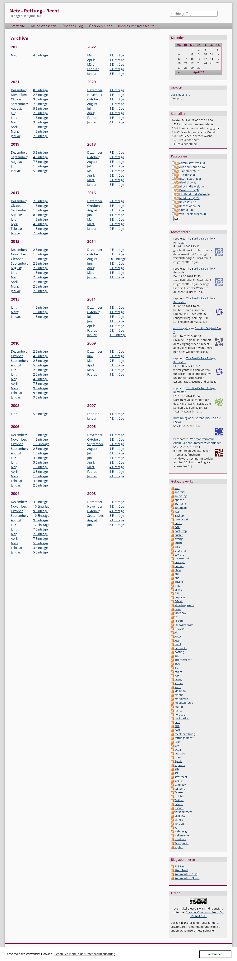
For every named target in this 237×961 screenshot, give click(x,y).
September (19, 104)
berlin (178, 523)
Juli (13, 113)
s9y (176, 745)
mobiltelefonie (183, 702)
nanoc (178, 710)
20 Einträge (117, 259)
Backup (179, 515)
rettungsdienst (183, 738)
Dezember (18, 90)
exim (177, 609)
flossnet (179, 621)
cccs (177, 547)
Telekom (179, 792)
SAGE (177, 749)
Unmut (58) (186, 210)
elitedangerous (184, 605)
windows (180, 839)
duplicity (180, 597)
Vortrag (179, 823)
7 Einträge (40, 104)
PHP (176, 726)
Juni (13, 118)
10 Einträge (41, 506)
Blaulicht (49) (187, 182)
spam (178, 757)
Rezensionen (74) (190, 206)
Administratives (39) (192, 163)
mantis (178, 695)
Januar (92, 74)
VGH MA (179, 816)
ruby (177, 741)
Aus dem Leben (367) (192, 167)
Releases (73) (187, 202)
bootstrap (180, 531)
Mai (13, 55)
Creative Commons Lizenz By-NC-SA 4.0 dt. (205, 914)
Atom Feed (181, 870)
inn (176, 656)
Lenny (178, 679)
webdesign (181, 831)
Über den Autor (100, 26)
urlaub (178, 804)
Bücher (179, 542)
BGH (177, 527)
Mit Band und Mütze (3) (194, 194)
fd (175, 617)
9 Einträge (116, 171)
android (179, 492)
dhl (176, 574)
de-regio (179, 562)
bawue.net (181, 519)
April (90, 60)
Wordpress (181, 843)
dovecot (179, 582)
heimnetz (180, 648)
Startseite (18, 26)
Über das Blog (73, 26)
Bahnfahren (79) (190, 171)
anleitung (180, 496)
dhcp (177, 570)
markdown (181, 699)
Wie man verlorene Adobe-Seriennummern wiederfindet (197, 441)
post (177, 730)
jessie (178, 671)
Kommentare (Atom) (187, 878)
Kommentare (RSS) (186, 874)
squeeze (179, 765)
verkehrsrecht (183, 812)
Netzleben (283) (189, 198)
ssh (176, 769)
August (16, 108)
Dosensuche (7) (189, 190)
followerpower (183, 625)
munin (178, 706)
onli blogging (181, 328)
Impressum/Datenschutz (136, 26)
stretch (179, 780)
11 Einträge (117, 335)
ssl (176, 773)
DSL (176, 593)
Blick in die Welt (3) (191, 186)
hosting (179, 652)
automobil (181, 507)
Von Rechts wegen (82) (193, 214)
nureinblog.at (182, 418)
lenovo (178, 683)
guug (177, 636)
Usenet (179, 808)
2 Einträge (116, 69)
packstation (181, 718)
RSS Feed (180, 866)
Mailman (180, 691)
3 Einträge (116, 64)
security (179, 753)
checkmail (180, 550)
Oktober (17, 99)
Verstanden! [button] (215, 954)
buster (178, 535)
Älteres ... (177, 98)
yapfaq (178, 847)
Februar (93, 69)
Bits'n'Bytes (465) (190, 178)
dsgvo (178, 589)
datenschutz (182, 558)
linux (177, 687)
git (176, 632)
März (91, 64)
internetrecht (183, 660)
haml (177, 644)
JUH (176, 675)
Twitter (179, 800)
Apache (179, 500)
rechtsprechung (184, 734)
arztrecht (180, 503)
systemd (179, 788)
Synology (180, 785)
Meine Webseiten (43, 26)
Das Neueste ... (180, 94)
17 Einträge (41, 525)
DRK (177, 586)
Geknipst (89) (188, 175)
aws (176, 511)
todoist (178, 796)
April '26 (198, 72)
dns (176, 578)
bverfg (178, 539)
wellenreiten (182, 835)
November (18, 95)
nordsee (179, 714)
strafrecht (180, 777)
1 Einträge (116, 55)
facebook (180, 613)
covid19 (179, 554)
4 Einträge (40, 55)
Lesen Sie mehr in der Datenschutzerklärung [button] (84, 954)
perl (177, 722)
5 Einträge (40, 108)
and (176, 488)
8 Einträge (40, 90)
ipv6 (177, 663)
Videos (178, 820)
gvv (176, 640)
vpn (176, 827)
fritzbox (179, 628)
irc (176, 667)
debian (179, 566)
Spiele (178, 761)
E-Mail (178, 601)
